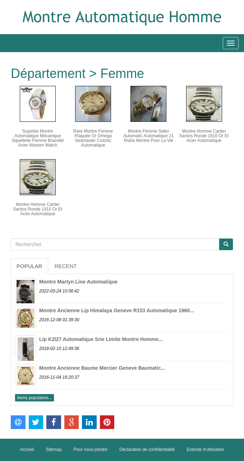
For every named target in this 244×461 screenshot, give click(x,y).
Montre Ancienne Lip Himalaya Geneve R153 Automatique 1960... (116, 310)
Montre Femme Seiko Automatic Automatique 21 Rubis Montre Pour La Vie (148, 136)
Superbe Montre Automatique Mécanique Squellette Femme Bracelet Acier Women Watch (38, 138)
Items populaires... (34, 397)
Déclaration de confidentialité (147, 449)
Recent (66, 266)
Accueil (27, 449)
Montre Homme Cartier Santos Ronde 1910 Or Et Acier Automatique (204, 136)
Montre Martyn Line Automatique (78, 282)
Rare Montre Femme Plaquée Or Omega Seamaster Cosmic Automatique (93, 138)
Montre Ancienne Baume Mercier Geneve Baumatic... (102, 368)
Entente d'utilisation (205, 449)
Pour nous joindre (90, 449)
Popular (29, 266)
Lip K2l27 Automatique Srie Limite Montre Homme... (101, 339)
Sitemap (54, 449)
